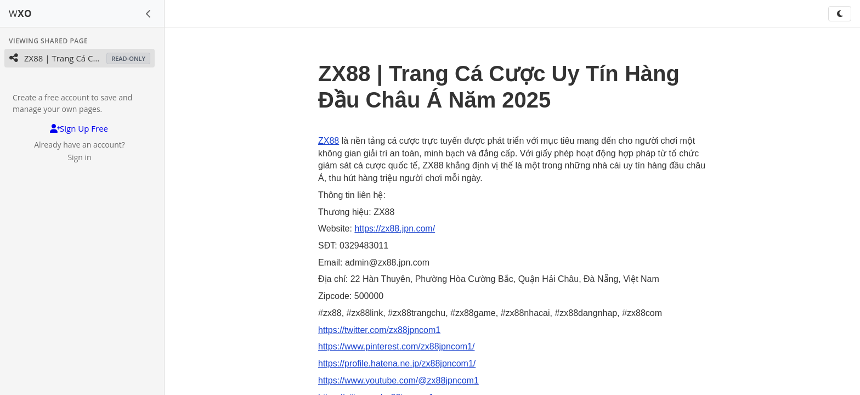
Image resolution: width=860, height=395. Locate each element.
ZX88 (328, 140)
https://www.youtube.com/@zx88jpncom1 (398, 380)
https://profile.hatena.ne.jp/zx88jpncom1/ (397, 363)
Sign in (79, 157)
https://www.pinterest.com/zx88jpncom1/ (396, 346)
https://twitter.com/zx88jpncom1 (379, 330)
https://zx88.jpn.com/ (394, 228)
